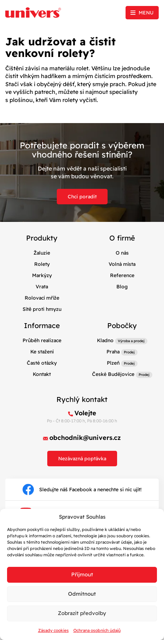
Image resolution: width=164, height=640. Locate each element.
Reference (122, 275)
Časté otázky (42, 363)
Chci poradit (82, 196)
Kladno (105, 340)
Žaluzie (42, 253)
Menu (146, 12)
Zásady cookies (53, 630)
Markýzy (42, 275)
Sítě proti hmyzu (42, 309)
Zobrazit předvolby (82, 613)
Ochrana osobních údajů (97, 630)
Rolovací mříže (42, 298)
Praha (113, 351)
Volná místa (122, 264)
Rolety (42, 264)
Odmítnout (82, 593)
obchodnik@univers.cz (85, 438)
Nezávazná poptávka (82, 458)
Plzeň (113, 363)
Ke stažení (42, 351)
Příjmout (82, 574)
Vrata (42, 286)
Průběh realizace (42, 340)
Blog (122, 286)
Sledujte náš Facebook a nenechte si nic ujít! (82, 489)
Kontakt (42, 374)
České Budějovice (113, 374)
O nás (122, 253)
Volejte (85, 413)
